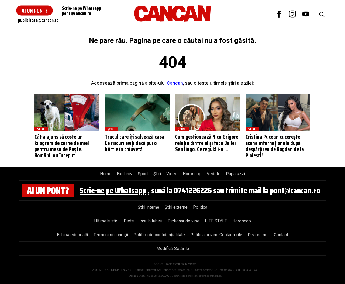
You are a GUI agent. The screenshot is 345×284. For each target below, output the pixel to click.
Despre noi (258, 234)
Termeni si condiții (111, 234)
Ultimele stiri (106, 221)
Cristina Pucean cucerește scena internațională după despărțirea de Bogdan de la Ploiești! (275, 146)
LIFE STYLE (216, 221)
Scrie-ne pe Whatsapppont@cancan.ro (81, 10)
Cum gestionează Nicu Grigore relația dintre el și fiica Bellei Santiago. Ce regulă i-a (206, 143)
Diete (129, 221)
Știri (157, 173)
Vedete (213, 173)
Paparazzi (235, 173)
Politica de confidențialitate (159, 234)
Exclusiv (124, 173)
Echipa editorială (72, 234)
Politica (200, 207)
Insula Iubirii (150, 221)
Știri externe (176, 207)
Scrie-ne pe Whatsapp (113, 190)
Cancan (175, 83)
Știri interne (148, 207)
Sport (143, 173)
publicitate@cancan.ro (38, 20)
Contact (281, 234)
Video (171, 173)
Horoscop (192, 173)
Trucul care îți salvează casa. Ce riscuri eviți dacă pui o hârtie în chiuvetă (135, 143)
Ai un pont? (34, 10)
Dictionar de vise (183, 221)
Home (105, 173)
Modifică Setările (172, 248)
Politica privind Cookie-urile (216, 234)
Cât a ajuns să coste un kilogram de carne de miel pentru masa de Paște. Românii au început (61, 146)
